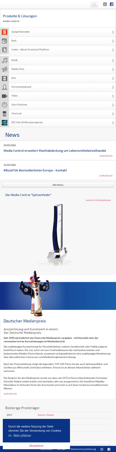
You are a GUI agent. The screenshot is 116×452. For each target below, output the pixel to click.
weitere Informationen (98, 200)
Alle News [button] (58, 184)
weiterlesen (106, 155)
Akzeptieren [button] (36, 445)
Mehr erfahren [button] (22, 435)
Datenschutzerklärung (83, 448)
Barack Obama (46, 414)
